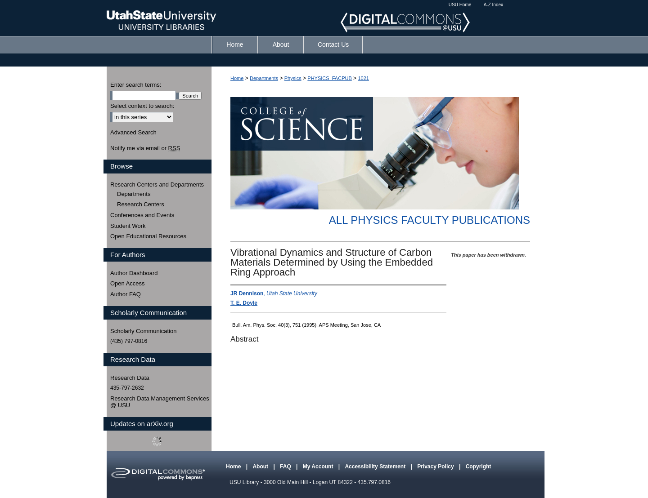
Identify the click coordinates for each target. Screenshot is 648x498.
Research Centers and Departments (157, 184)
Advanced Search (133, 132)
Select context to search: (142, 105)
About (261, 466)
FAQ (286, 466)
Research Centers (140, 204)
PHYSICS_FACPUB (329, 78)
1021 (363, 78)
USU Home (460, 4)
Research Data (129, 377)
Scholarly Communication (143, 331)
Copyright (478, 466)
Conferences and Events (142, 215)
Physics (293, 78)
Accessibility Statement (376, 466)
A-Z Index (493, 4)
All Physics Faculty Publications (429, 220)
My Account (319, 466)
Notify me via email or (145, 148)
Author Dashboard (134, 273)
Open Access (127, 283)
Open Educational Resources (148, 236)
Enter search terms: (135, 84)
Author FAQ (125, 294)
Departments (264, 78)
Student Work (128, 225)
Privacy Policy (436, 466)
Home (236, 78)
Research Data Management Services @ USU (159, 402)
